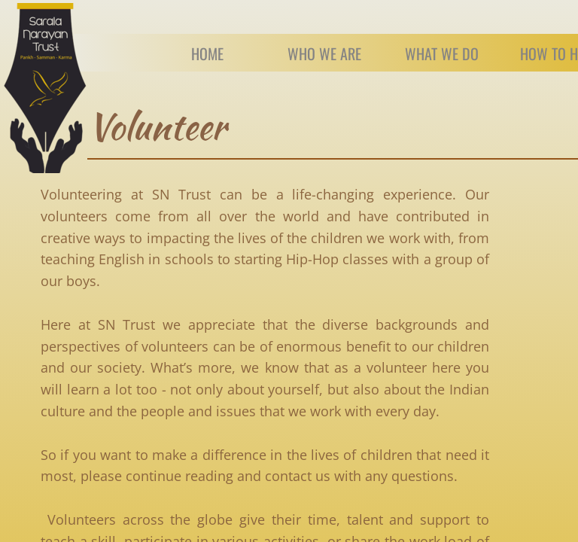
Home (207, 53)
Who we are (324, 53)
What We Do (442, 53)
